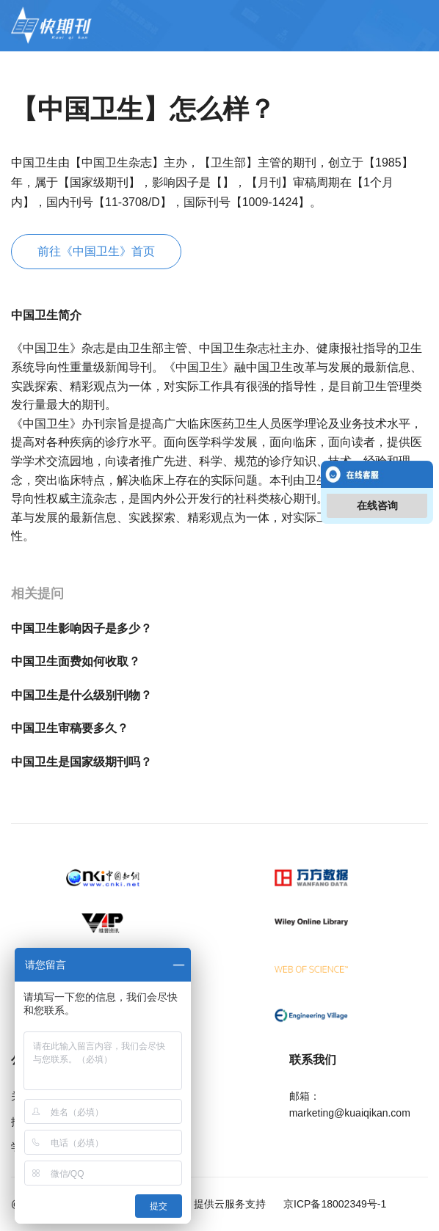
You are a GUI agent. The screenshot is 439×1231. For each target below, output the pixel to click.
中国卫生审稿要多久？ (69, 728)
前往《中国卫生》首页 (96, 251)
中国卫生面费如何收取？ (75, 661)
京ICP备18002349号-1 (333, 1204)
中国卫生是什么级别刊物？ (81, 695)
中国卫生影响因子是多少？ (81, 628)
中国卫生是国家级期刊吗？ (81, 762)
